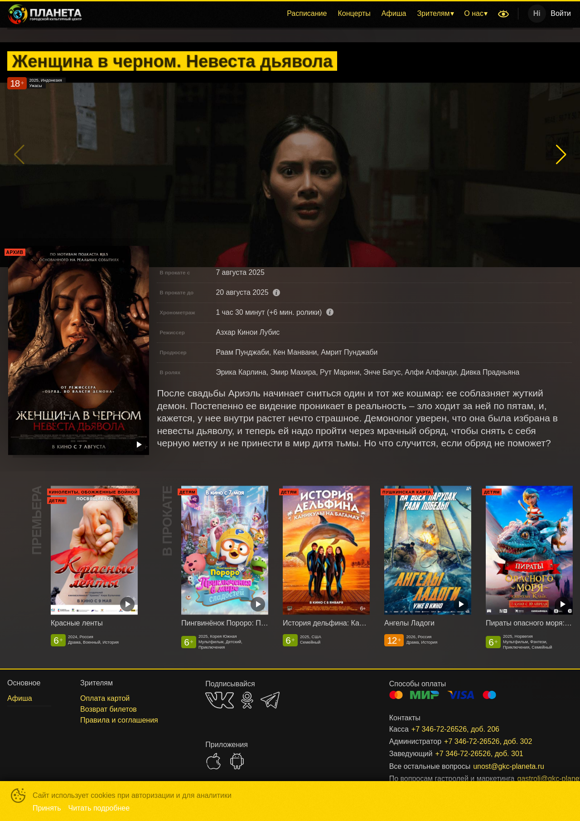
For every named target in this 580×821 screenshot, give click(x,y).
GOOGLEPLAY (237, 761)
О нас (473, 13)
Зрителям (433, 13)
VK (219, 700)
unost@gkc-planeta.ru (508, 766)
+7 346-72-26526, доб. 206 (455, 729)
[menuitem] (306, 13)
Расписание (307, 13)
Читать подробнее (99, 808)
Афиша (394, 13)
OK (247, 700)
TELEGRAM (270, 700)
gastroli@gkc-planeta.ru (534, 778)
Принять (47, 808)
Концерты (354, 13)
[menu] (292, 13)
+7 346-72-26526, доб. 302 (488, 741)
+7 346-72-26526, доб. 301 (479, 753)
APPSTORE (213, 761)
